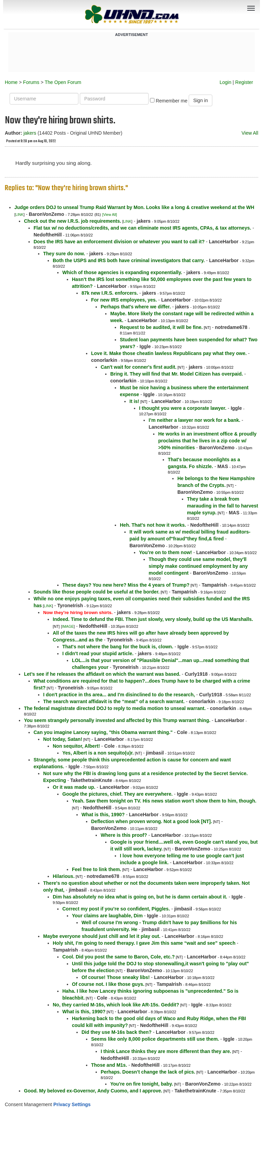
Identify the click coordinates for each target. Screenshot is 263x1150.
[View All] (109, 214)
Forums (31, 82)
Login (225, 82)
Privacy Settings (72, 1104)
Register (244, 82)
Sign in (200, 100)
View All (249, 133)
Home (11, 82)
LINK (19, 214)
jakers (29, 133)
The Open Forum (63, 82)
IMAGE (68, 626)
